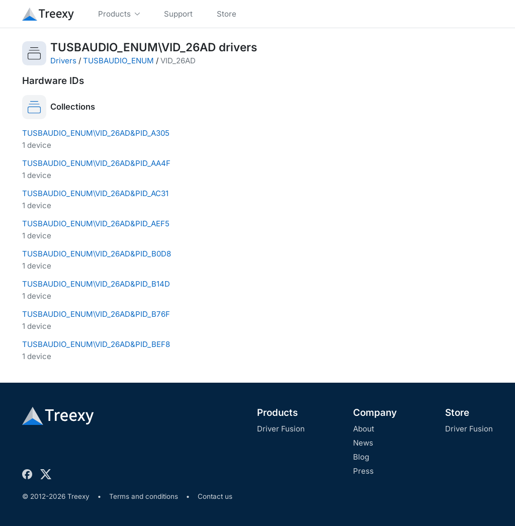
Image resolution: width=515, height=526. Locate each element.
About (363, 428)
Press (363, 471)
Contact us (215, 496)
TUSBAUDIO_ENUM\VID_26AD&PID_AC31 (95, 193)
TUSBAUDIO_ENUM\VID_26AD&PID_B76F (96, 314)
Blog (361, 457)
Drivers (63, 60)
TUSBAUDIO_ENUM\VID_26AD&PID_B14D (96, 284)
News (363, 443)
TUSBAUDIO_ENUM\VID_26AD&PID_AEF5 (95, 223)
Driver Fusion (281, 428)
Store (457, 412)
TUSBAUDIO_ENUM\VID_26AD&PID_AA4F (96, 163)
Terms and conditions (143, 496)
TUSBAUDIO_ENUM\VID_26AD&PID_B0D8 (96, 253)
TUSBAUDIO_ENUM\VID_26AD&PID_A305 (95, 133)
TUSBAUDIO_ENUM (118, 60)
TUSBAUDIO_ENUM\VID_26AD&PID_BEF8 (96, 344)
